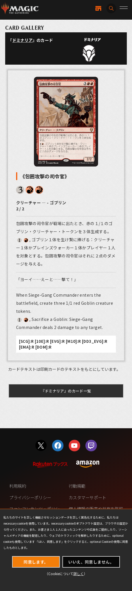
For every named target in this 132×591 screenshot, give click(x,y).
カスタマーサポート (87, 497)
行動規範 (77, 486)
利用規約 (17, 486)
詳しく (78, 573)
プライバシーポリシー (30, 497)
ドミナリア (22, 40)
